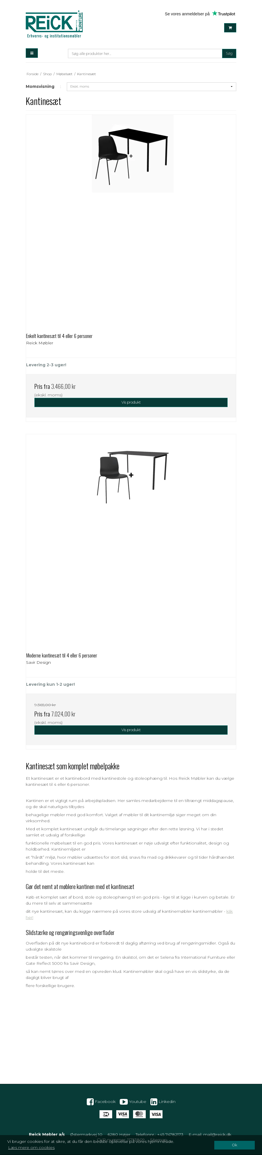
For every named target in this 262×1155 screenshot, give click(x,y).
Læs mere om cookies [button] (31, 1147)
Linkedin (163, 1102)
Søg (229, 53)
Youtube (133, 1102)
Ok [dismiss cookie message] (234, 1145)
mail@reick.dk (217, 1134)
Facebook (101, 1102)
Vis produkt (131, 402)
